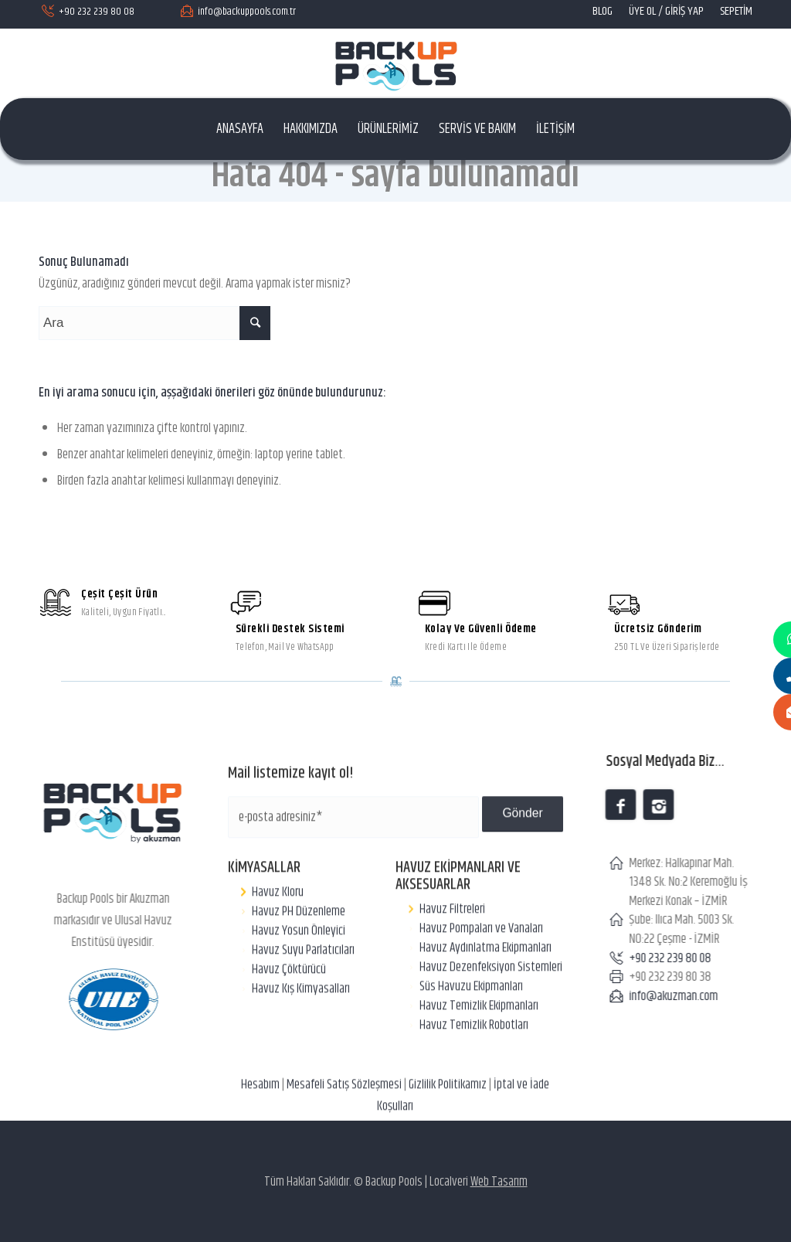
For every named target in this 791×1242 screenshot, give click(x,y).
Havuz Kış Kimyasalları (301, 1056)
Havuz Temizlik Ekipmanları (478, 1073)
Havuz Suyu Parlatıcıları (303, 1017)
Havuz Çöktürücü (289, 1036)
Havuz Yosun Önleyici (298, 998)
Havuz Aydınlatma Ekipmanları (485, 1015)
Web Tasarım (499, 1182)
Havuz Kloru (278, 959)
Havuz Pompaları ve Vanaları (481, 995)
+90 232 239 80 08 (683, 958)
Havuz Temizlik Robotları (473, 1092)
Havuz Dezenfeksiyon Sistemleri (490, 1034)
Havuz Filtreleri (452, 976)
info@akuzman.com (686, 996)
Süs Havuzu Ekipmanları (471, 1053)
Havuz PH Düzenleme (298, 978)
